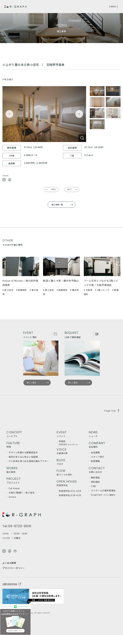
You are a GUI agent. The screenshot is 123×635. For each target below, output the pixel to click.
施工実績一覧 (57, 204)
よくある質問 (9, 562)
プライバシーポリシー (13, 568)
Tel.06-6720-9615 (16, 526)
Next (79, 114)
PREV (53, 189)
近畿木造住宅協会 (9, 584)
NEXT (69, 189)
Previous (9, 114)
